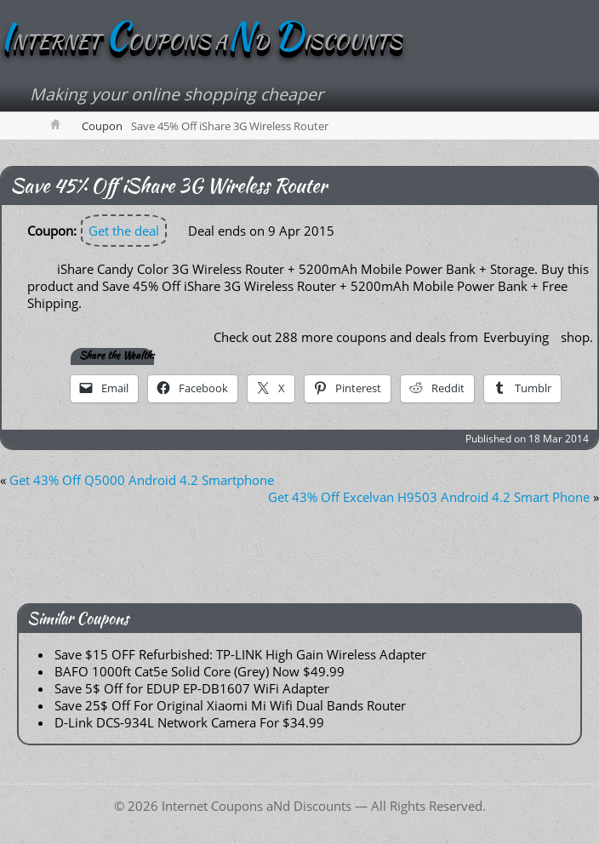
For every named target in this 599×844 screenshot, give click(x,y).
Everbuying (516, 336)
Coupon (102, 126)
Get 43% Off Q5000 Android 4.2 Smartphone (141, 479)
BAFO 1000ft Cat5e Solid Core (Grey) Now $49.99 (199, 671)
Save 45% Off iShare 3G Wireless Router (168, 185)
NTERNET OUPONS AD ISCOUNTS (201, 41)
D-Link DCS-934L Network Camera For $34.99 (189, 722)
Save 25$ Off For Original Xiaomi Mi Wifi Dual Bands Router (230, 705)
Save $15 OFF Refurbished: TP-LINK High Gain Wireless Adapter (240, 654)
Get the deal (123, 230)
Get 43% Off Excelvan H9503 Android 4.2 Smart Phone (429, 496)
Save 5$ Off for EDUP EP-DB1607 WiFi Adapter (191, 688)
